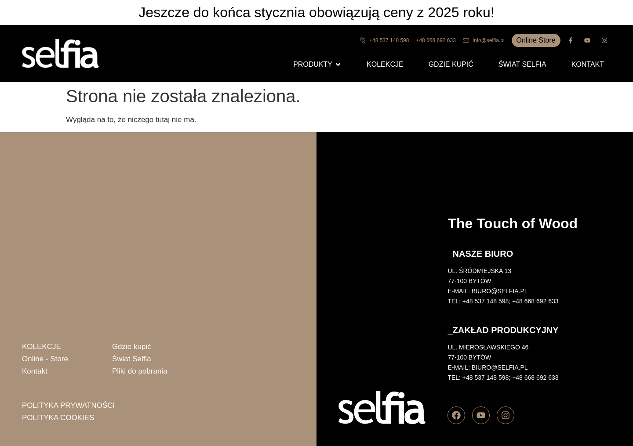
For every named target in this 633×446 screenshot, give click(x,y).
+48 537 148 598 (485, 301)
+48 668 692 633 (535, 301)
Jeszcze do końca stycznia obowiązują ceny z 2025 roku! (316, 12)
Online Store (536, 40)
